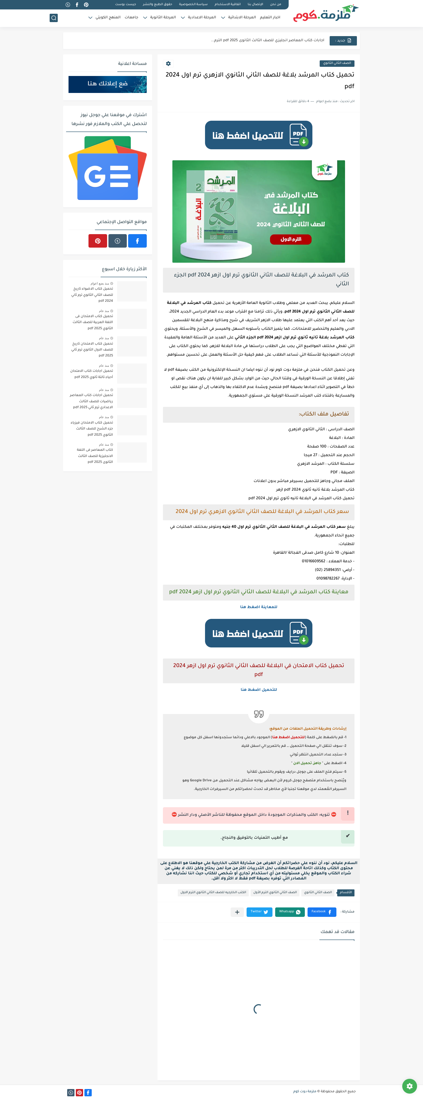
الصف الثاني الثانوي (337, 63)
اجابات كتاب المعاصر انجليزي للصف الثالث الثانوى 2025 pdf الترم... (267, 41)
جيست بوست (125, 4)
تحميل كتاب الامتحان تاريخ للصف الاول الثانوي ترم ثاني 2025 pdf (92, 350)
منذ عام (104, 311)
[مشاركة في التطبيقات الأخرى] (237, 912)
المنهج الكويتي (108, 18)
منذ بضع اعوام (100, 283)
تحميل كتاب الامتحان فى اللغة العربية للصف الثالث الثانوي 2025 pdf (93, 323)
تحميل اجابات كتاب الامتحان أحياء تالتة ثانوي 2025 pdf (91, 374)
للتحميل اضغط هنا (259, 690)
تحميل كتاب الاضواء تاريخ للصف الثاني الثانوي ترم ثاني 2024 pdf (92, 295)
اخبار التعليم (270, 18)
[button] (322, 912)
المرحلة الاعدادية (202, 18)
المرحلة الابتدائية (242, 18)
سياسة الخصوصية (193, 4)
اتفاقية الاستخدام (228, 4)
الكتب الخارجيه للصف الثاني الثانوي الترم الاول (213, 893)
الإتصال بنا (255, 4)
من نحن (275, 4)
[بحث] (54, 18)
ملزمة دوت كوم (304, 1092)
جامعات (131, 18)
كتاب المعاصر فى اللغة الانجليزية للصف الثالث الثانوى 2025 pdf (95, 456)
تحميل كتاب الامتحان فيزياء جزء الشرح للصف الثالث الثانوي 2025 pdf (92, 429)
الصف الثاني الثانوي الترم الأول (275, 893)
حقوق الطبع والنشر (157, 4)
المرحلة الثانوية (163, 18)
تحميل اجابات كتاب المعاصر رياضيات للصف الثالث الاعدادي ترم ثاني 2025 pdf (91, 402)
